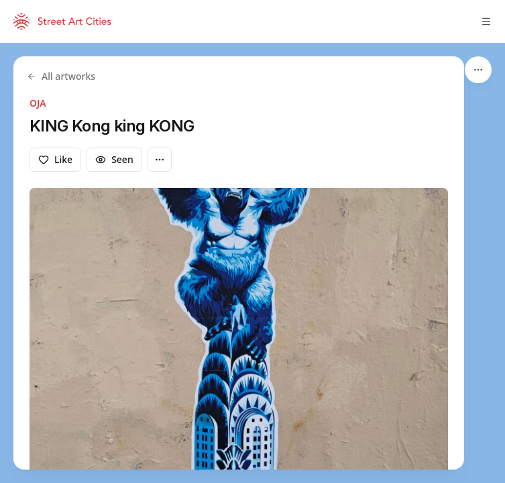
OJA (38, 103)
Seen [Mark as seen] (114, 159)
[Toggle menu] (486, 21)
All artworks (61, 76)
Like (55, 159)
